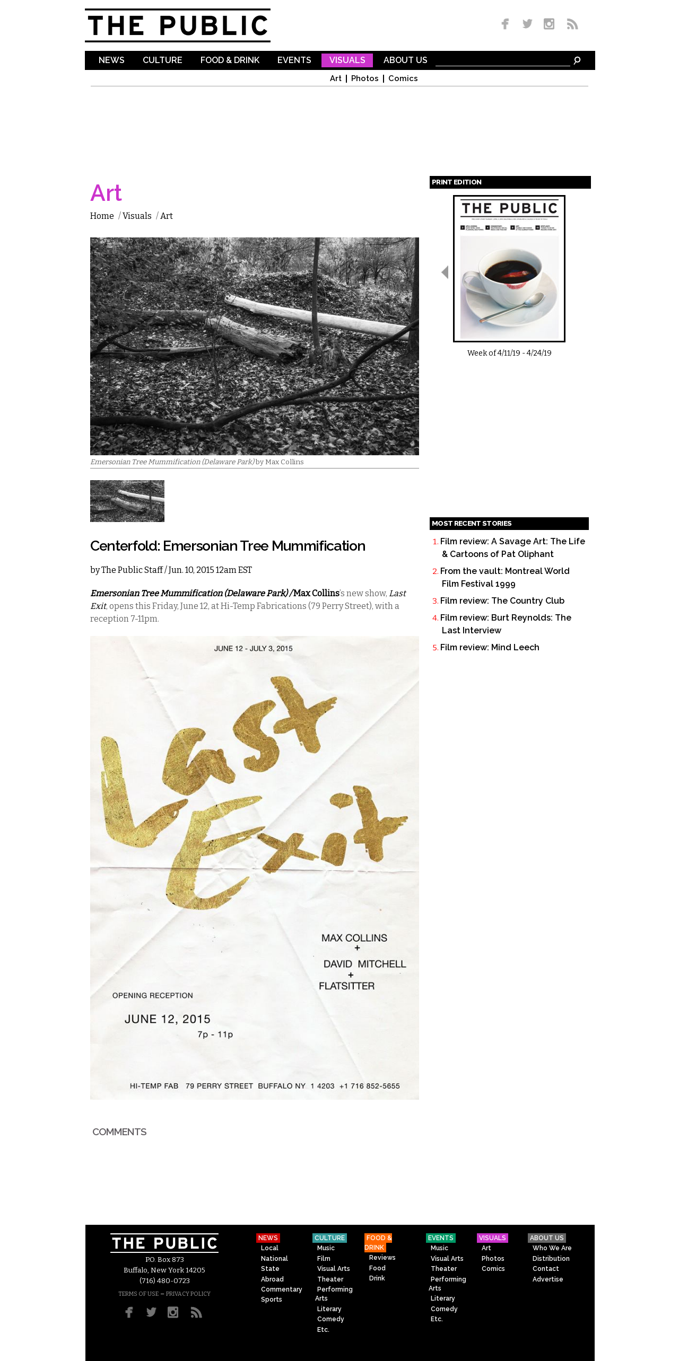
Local (269, 1248)
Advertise (548, 1279)
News (112, 60)
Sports (271, 1299)
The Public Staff (132, 570)
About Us (406, 60)
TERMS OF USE (138, 1294)
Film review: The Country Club (502, 601)
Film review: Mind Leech (489, 647)
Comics (403, 79)
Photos (365, 79)
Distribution (551, 1258)
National (274, 1258)
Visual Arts (333, 1268)
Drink (377, 1278)
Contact (546, 1268)
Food (377, 1268)
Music (326, 1248)
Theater (330, 1279)
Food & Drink (230, 60)
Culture (162, 60)
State (270, 1268)
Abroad (272, 1279)
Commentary (281, 1289)
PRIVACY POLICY (188, 1294)
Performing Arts (334, 1294)
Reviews (382, 1257)
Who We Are (552, 1248)
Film (323, 1258)
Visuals (347, 60)
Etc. (323, 1329)
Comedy (330, 1319)
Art (336, 79)
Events (294, 60)
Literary (329, 1309)
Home (102, 216)
